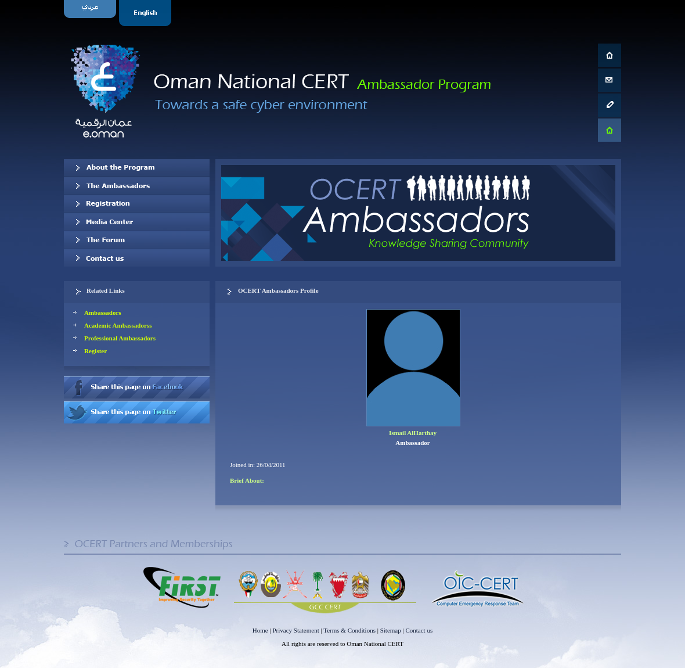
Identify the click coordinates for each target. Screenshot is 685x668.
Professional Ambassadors (120, 338)
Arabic (91, 13)
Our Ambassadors (137, 186)
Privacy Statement (295, 630)
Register (95, 350)
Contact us (137, 258)
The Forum (137, 240)
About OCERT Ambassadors (137, 168)
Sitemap (390, 630)
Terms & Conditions (349, 630)
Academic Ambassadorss (118, 325)
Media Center (137, 222)
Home (260, 630)
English (146, 13)
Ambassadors (102, 312)
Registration (137, 204)
